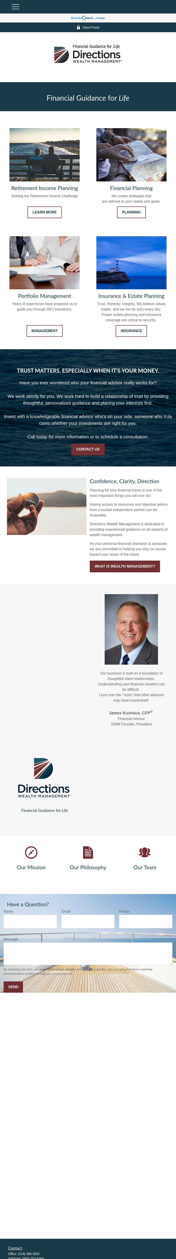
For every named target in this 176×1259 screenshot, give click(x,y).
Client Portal (88, 27)
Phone (124, 911)
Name (8, 911)
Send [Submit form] (13, 987)
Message (11, 939)
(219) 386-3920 (29, 1254)
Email (65, 911)
